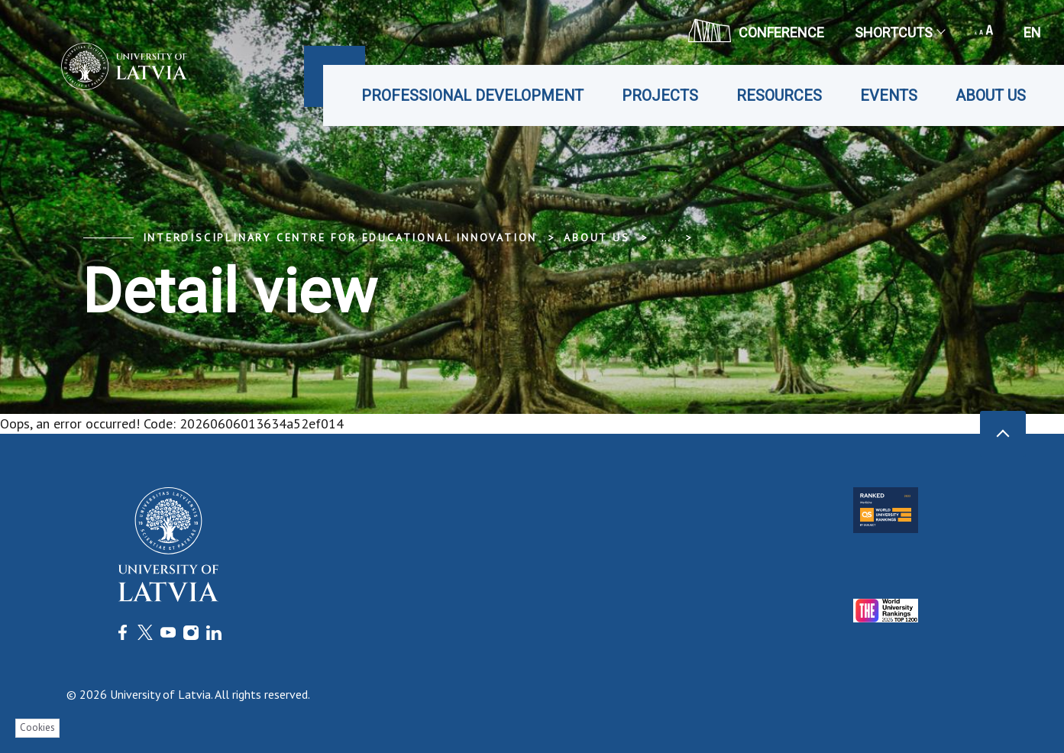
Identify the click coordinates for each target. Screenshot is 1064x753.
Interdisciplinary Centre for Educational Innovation (340, 237)
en (1032, 32)
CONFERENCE (756, 30)
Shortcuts (899, 32)
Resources (779, 95)
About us (991, 95)
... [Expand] (665, 237)
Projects (660, 95)
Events (888, 95)
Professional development (472, 95)
